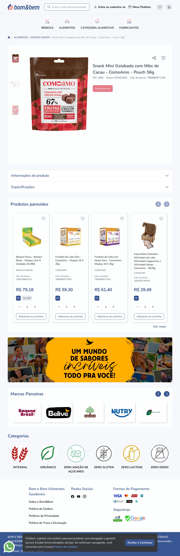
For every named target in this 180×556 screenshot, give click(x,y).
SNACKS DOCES (40, 37)
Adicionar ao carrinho (31, 316)
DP (18, 298)
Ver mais (159, 326)
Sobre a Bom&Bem (41, 502)
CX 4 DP (27, 298)
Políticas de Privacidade (44, 516)
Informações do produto (30, 175)
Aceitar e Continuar (139, 543)
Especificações (22, 187)
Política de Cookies (41, 509)
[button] (158, 204)
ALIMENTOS (21, 37)
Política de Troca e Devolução (47, 523)
